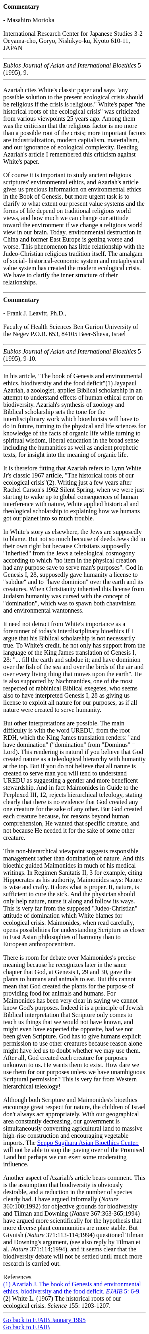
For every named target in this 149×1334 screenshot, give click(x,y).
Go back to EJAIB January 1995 (44, 1320)
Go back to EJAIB (26, 1327)
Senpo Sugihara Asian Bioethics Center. (88, 1142)
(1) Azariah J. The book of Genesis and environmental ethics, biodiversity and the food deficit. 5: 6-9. (72, 1288)
